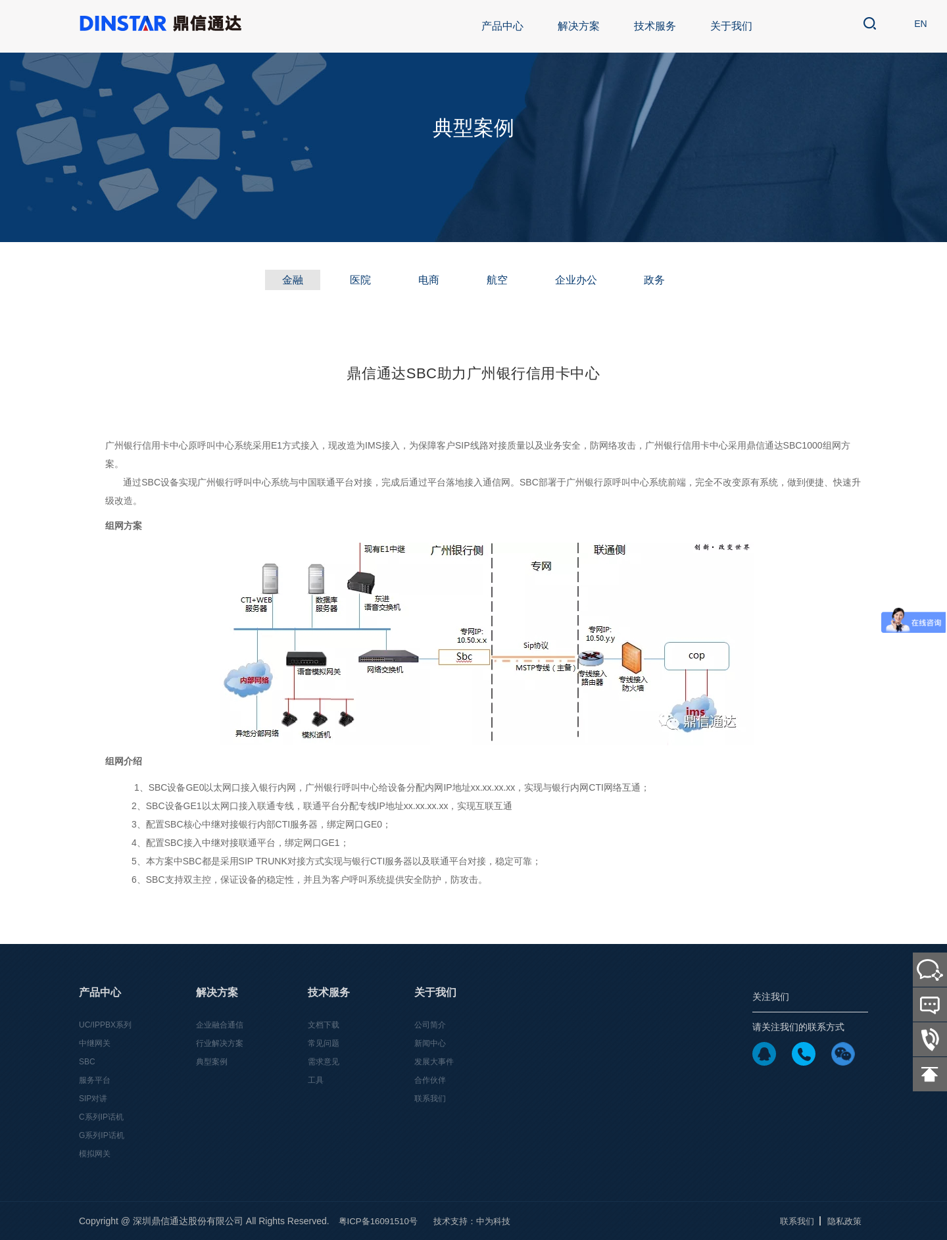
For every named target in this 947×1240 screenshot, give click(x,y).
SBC (87, 1062)
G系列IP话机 (101, 1135)
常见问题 (323, 1044)
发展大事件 (434, 1062)
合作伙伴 (430, 1080)
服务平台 (94, 1080)
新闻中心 (430, 1044)
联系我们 (430, 1099)
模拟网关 (94, 1153)
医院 (348, 280)
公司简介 (430, 1025)
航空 (501, 280)
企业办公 (588, 280)
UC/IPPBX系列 (105, 1025)
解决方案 (579, 26)
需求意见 (323, 1062)
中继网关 (94, 1044)
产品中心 (502, 26)
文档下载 (323, 1025)
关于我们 (731, 26)
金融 (272, 280)
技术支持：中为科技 (479, 1221)
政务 (674, 280)
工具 (316, 1080)
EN (917, 26)
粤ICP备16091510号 (381, 1221)
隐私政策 (843, 1221)
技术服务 (655, 26)
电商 (424, 280)
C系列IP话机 (101, 1117)
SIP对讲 (93, 1099)
